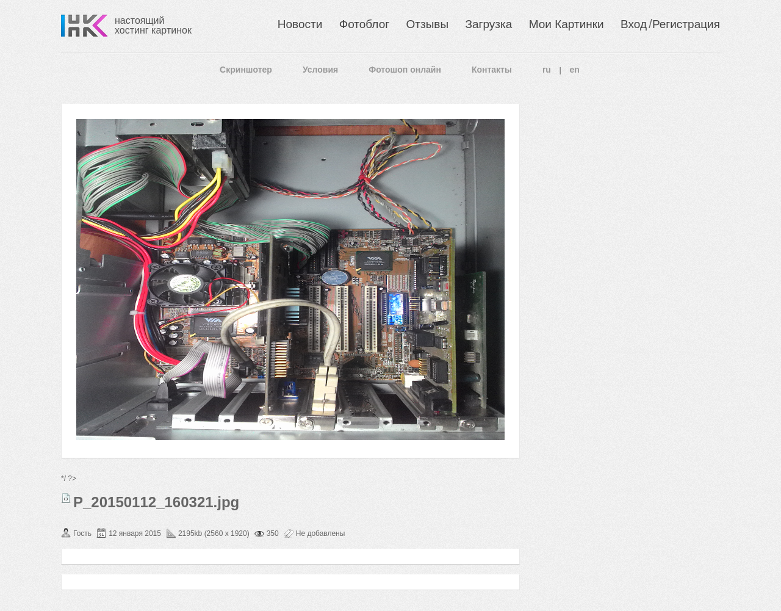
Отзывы (427, 24)
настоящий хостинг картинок (153, 25)
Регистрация (686, 24)
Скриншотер (246, 69)
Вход (634, 24)
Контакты (492, 69)
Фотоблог (364, 24)
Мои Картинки (566, 24)
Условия (320, 69)
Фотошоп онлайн (405, 69)
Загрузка (488, 24)
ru (546, 69)
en (575, 69)
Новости (300, 24)
